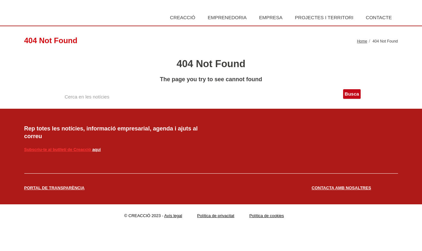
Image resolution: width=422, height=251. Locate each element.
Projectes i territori (324, 17)
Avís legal (173, 215)
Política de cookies (266, 215)
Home (362, 41)
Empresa (270, 17)
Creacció (182, 17)
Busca (352, 94)
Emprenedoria (227, 17)
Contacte (379, 17)
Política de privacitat (215, 215)
